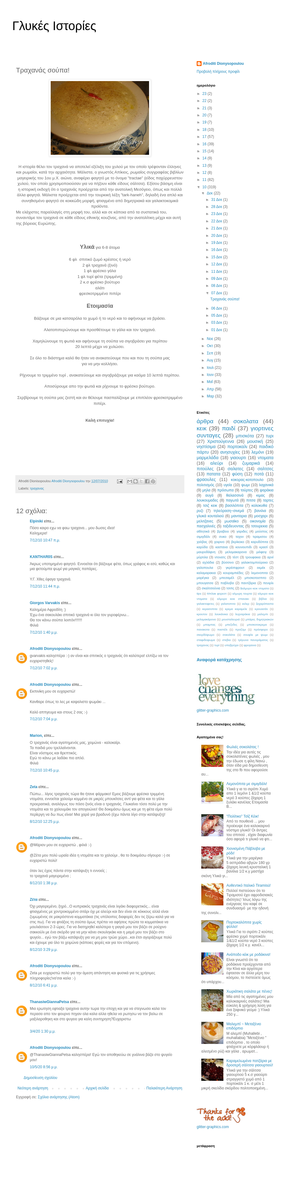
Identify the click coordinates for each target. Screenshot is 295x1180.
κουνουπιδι (243, 547)
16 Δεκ (217, 250)
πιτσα (250, 500)
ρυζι (200, 511)
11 (205, 180)
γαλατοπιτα (228, 603)
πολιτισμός (205, 485)
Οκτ (210, 346)
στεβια (226, 640)
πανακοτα (203, 629)
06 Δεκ (217, 308)
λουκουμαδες (207, 500)
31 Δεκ (217, 199)
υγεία (228, 485)
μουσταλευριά (231, 619)
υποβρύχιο (232, 645)
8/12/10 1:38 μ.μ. (44, 883)
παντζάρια (248, 583)
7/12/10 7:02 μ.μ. (44, 668)
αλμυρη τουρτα (242, 593)
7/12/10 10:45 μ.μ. (45, 770)
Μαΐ (210, 382)
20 (205, 115)
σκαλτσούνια (211, 588)
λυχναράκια (242, 614)
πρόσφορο (261, 629)
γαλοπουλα (205, 567)
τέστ (235, 557)
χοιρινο (219, 542)
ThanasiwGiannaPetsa (49, 1002)
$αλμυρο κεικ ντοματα (254, 588)
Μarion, (36, 735)
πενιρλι (268, 583)
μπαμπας (209, 624)
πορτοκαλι (237, 446)
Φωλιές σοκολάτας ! (242, 747)
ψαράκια (266, 490)
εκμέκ (261, 567)
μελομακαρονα (236, 552)
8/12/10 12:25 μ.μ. (45, 821)
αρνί (270, 557)
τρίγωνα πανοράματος (253, 640)
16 (205, 144)
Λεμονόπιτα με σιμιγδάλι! (246, 784)
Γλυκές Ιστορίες (54, 26)
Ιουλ (211, 367)
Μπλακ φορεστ (216, 593)
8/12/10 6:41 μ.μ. (44, 985)
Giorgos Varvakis (45, 603)
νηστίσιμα (206, 446)
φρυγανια (250, 645)
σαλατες (236, 468)
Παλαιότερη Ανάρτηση (164, 1088)
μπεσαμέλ (226, 578)
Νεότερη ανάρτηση (33, 1088)
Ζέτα (33, 899)
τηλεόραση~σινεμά (229, 511)
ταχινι (239, 536)
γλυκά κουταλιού (210, 516)
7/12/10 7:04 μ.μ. (44, 719)
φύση (237, 473)
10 (205, 187)
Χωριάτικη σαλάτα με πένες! (249, 991)
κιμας (260, 495)
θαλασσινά (235, 495)
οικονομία (258, 521)
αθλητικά (203, 531)
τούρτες (247, 490)
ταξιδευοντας (233, 526)
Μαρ (211, 396)
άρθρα (205, 421)
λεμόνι (257, 452)
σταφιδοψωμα (206, 640)
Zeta (33, 787)
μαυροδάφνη (206, 552)
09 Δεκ (217, 278)
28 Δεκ (217, 207)
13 (205, 165)
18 (205, 129)
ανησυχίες (230, 452)
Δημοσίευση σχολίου (40, 1078)
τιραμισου (260, 536)
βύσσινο (228, 562)
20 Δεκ (217, 235)
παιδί (228, 428)
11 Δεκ (217, 271)
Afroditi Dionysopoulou (50, 649)
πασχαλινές (206, 526)
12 (205, 172)
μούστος (261, 531)
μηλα (206, 490)
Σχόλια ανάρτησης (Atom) (59, 1097)
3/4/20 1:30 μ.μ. (43, 1031)
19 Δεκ (217, 242)
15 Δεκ (217, 257)
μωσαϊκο (232, 521)
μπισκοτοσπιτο (255, 578)
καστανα (221, 547)
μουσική (255, 441)
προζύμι (240, 629)
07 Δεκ (217, 293)
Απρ (211, 389)
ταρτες (268, 500)
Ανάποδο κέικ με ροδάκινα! (248, 954)
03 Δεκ (217, 322)
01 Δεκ (217, 330)
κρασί (263, 547)
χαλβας (202, 542)
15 (205, 151)
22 (205, 101)
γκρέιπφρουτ (235, 567)
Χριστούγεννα (220, 441)
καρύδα (202, 547)
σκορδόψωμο (205, 634)
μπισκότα (245, 435)
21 (205, 108)
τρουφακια (253, 557)
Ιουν (211, 375)
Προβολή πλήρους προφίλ (218, 71)
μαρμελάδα (207, 457)
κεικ (201, 428)
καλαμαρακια (206, 573)
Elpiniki (36, 521)
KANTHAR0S (41, 557)
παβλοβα (227, 583)
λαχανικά (266, 485)
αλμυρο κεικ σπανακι (233, 598)
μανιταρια (239, 516)
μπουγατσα (205, 583)
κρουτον (202, 614)
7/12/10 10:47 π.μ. (45, 540)
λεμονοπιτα (259, 573)
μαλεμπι (263, 614)
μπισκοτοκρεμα (257, 624)
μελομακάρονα (206, 619)
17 (205, 137)
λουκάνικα (221, 614)
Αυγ (210, 360)
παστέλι (222, 629)
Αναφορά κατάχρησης (219, 659)
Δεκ (210, 193)
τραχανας (37, 488)
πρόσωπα (225, 490)
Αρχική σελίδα (97, 1088)
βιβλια (263, 598)
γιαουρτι (238, 457)
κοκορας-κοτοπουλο (247, 480)
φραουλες (206, 479)
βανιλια (260, 511)
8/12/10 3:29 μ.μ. (44, 950)
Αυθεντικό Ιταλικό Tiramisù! (248, 885)
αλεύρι (216, 463)
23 (205, 94)
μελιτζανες (205, 521)
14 (205, 158)
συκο (222, 536)
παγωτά (232, 500)
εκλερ (246, 603)
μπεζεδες (231, 624)
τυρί (216, 645)
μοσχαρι (260, 516)
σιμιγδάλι (203, 536)
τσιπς (230, 588)
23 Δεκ (217, 214)
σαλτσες (265, 468)
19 (205, 122)
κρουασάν (261, 609)
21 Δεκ (217, 228)
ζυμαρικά (251, 463)
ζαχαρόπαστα (264, 603)
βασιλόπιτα (234, 505)
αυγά (209, 495)
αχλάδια (208, 562)
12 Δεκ (217, 264)
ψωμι (245, 485)
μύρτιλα (202, 557)
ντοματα (265, 457)
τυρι (269, 435)
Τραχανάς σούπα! (224, 299)
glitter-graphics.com (213, 710)
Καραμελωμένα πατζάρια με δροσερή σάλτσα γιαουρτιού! (249, 1063)
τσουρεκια (259, 526)
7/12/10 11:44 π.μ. (45, 586)
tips (199, 593)
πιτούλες (205, 468)
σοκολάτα (228, 634)
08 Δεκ (217, 285)
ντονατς (220, 557)
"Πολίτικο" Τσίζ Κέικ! (242, 816)
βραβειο (223, 531)
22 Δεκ (217, 221)
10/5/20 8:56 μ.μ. (44, 1067)
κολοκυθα (259, 505)
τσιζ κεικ (210, 505)
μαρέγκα (203, 578)
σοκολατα (246, 421)
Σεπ (210, 353)
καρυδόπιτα (259, 542)
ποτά (259, 473)
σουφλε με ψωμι (255, 634)
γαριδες (242, 531)
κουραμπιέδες (233, 573)
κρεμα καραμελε (236, 609)
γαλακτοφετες (205, 603)
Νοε (210, 339)
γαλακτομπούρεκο (254, 562)
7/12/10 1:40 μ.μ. (44, 632)
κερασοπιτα (209, 609)
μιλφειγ (261, 552)
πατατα (213, 473)
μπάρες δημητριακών (259, 619)
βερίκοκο (237, 542)
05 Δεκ (217, 315)
